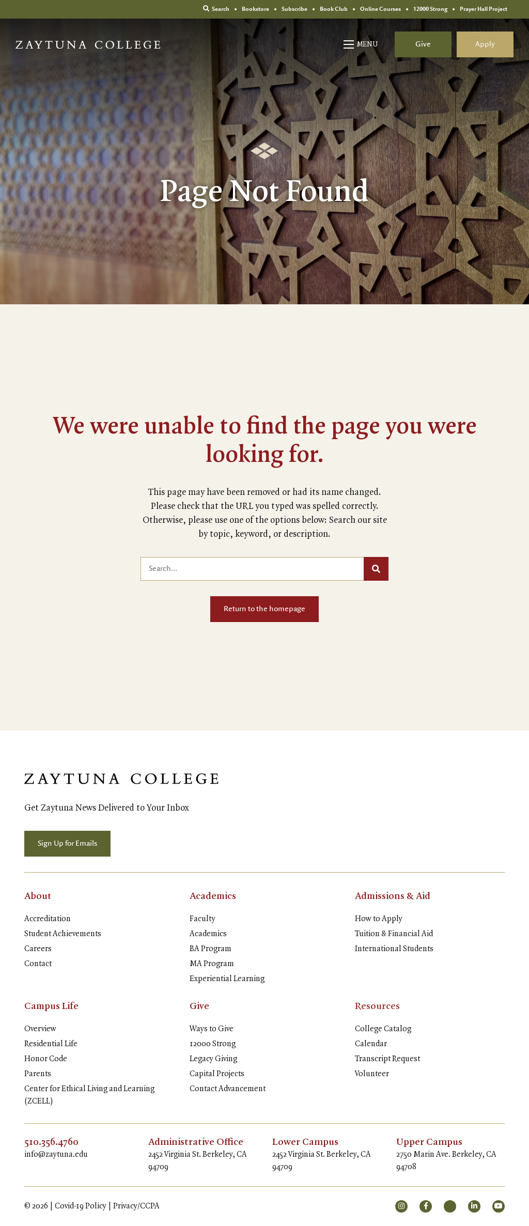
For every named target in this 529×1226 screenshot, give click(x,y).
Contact (38, 964)
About (38, 896)
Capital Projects (217, 1074)
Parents (37, 1074)
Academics (213, 896)
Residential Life (50, 1044)
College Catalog (383, 1029)
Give (423, 44)
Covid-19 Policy (80, 1206)
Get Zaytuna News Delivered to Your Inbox (106, 808)
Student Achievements (62, 934)
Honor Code (45, 1059)
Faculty (202, 919)
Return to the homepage (264, 609)
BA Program (210, 949)
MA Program (212, 964)
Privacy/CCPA (136, 1206)
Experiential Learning (227, 979)
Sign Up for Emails (67, 844)
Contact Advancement (228, 1089)
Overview (40, 1029)
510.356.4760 (51, 1142)
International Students (394, 949)
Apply (485, 44)
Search (216, 9)
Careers (38, 949)
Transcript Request (387, 1059)
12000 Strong (213, 1044)
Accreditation (47, 919)
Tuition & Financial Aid (394, 934)
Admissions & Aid (393, 896)
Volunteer (372, 1074)
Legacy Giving (213, 1059)
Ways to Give (212, 1029)
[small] (401, 1206)
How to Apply (378, 919)
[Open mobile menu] (361, 44)
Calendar (371, 1044)
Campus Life (52, 1006)
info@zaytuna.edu (56, 1155)
